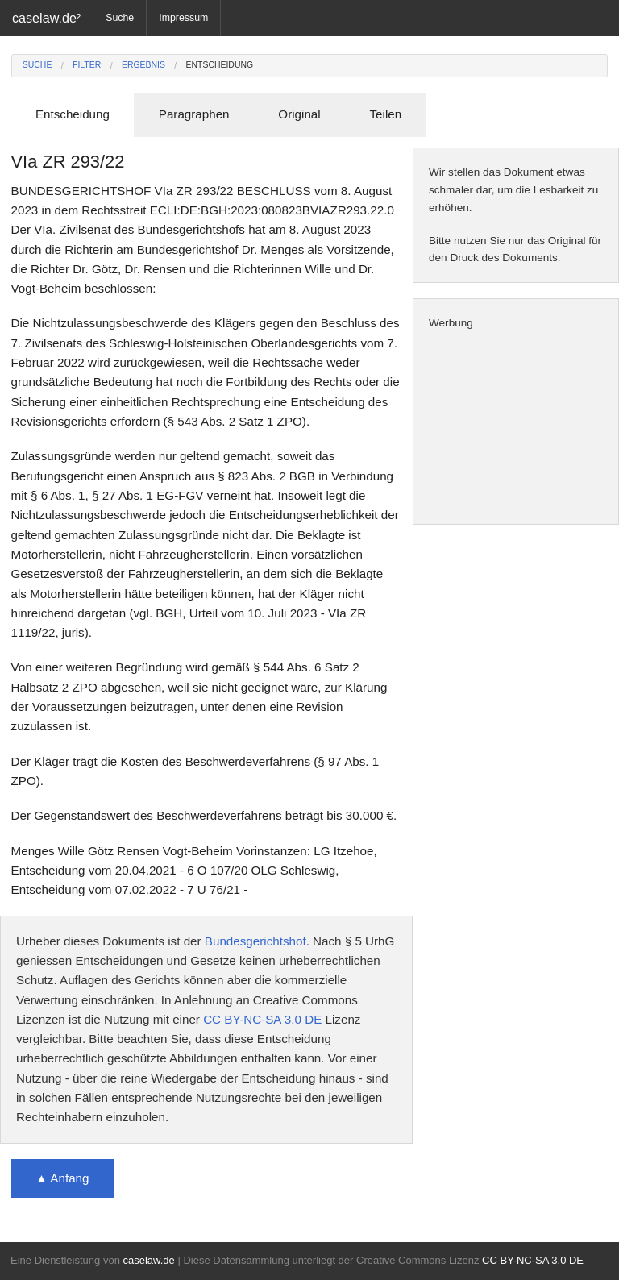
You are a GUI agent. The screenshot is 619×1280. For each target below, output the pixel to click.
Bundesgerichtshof (255, 941)
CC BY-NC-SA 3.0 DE (262, 1019)
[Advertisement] (516, 428)
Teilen (385, 114)
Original (299, 114)
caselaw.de (148, 1260)
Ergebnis (143, 64)
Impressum (183, 17)
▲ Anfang (62, 1178)
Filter (87, 64)
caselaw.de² (46, 17)
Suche (120, 17)
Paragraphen (194, 114)
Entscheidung (220, 64)
